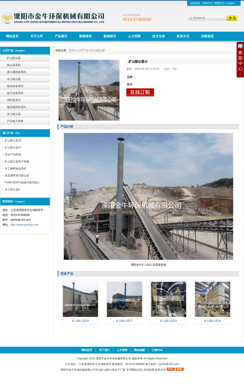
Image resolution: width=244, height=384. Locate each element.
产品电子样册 (15, 121)
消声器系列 (14, 100)
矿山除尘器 (14, 58)
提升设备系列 (15, 93)
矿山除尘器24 (13, 140)
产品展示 (61, 36)
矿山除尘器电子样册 (17, 161)
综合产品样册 (13, 154)
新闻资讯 (85, 36)
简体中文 (208, 3)
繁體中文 (220, 3)
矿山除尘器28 (80, 320)
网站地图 (139, 350)
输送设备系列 (15, 86)
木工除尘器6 (12, 189)
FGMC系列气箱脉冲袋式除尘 (22, 182)
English (231, 3)
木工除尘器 (14, 79)
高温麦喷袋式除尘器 (17, 175)
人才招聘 (134, 36)
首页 (71, 50)
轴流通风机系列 (16, 107)
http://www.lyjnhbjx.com (25, 224)
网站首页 (12, 36)
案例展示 (109, 36)
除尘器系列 (14, 65)
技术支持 (158, 36)
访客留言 (207, 36)
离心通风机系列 (16, 72)
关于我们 (104, 350)
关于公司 (36, 36)
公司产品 (82, 50)
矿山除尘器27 (13, 147)
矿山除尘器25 (168, 320)
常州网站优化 (134, 369)
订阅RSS (157, 350)
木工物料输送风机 (15, 168)
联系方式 (183, 36)
